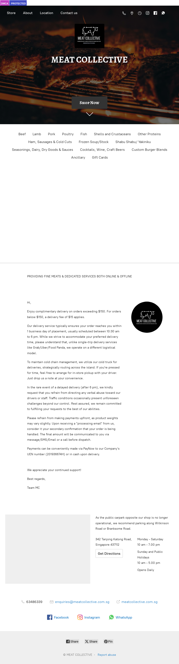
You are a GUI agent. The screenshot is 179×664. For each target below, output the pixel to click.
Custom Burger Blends (149, 150)
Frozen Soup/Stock (93, 142)
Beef (22, 134)
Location (46, 13)
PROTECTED (18, 3)
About (28, 13)
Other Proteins (149, 134)
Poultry (68, 134)
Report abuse (107, 655)
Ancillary (78, 157)
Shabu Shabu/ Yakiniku (133, 142)
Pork (51, 134)
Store (11, 13)
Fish (83, 134)
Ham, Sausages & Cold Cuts (50, 142)
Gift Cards (100, 157)
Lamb (37, 134)
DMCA (4, 3)
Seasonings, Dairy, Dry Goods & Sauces (42, 150)
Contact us (69, 13)
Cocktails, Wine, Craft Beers (102, 150)
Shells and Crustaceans (112, 134)
